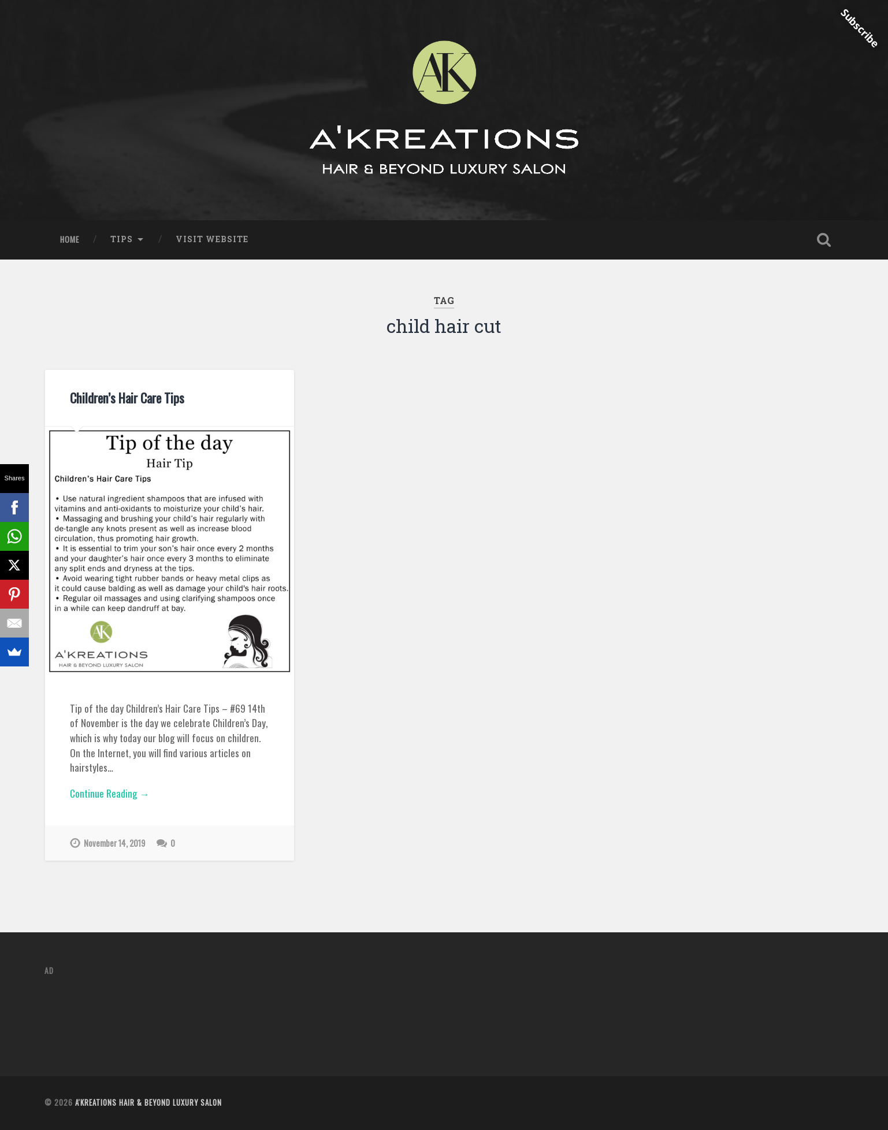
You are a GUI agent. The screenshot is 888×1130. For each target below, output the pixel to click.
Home (69, 239)
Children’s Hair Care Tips (127, 397)
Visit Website (212, 239)
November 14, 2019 (114, 843)
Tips (121, 239)
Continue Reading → (109, 793)
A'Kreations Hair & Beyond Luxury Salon (148, 1102)
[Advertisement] (254, 1013)
